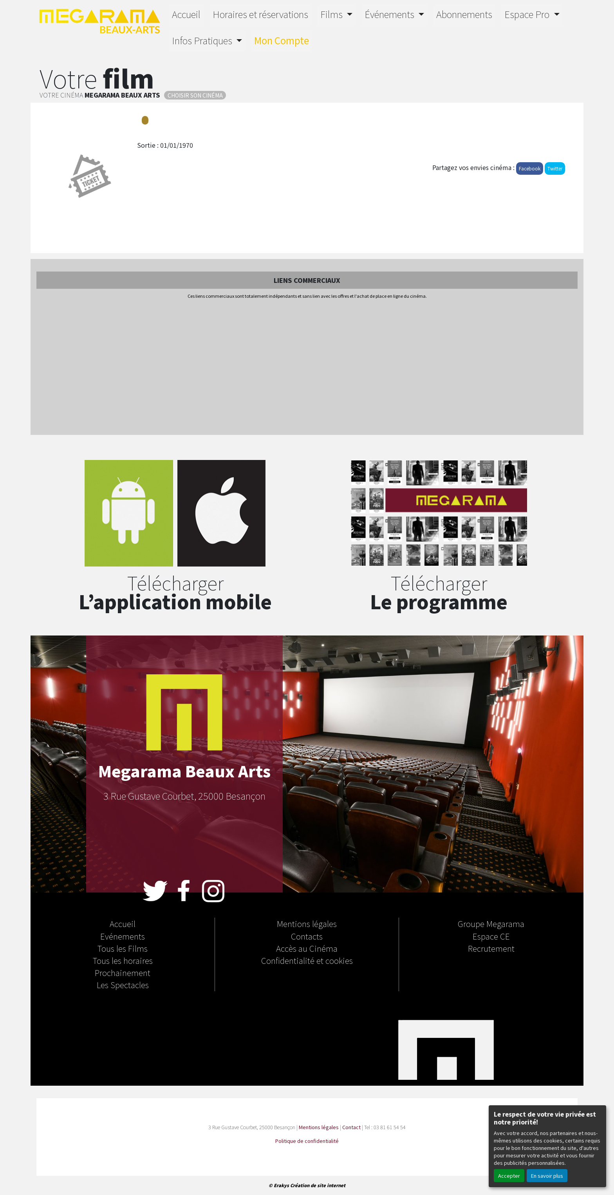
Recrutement (491, 948)
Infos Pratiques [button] (203, 40)
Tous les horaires (123, 960)
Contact (351, 1127)
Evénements (122, 936)
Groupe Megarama (491, 923)
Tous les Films (123, 948)
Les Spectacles (123, 984)
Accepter (509, 1175)
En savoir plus (547, 1175)
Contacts (307, 936)
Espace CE (491, 936)
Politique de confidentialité (307, 1140)
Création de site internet (317, 1185)
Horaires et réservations (260, 14)
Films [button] (332, 14)
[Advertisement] (307, 367)
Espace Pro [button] (527, 14)
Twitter (554, 168)
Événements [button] (390, 14)
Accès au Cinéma (307, 948)
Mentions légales (307, 923)
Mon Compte (281, 40)
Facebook (529, 168)
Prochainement (122, 972)
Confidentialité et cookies (307, 960)
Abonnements (464, 14)
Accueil (186, 14)
